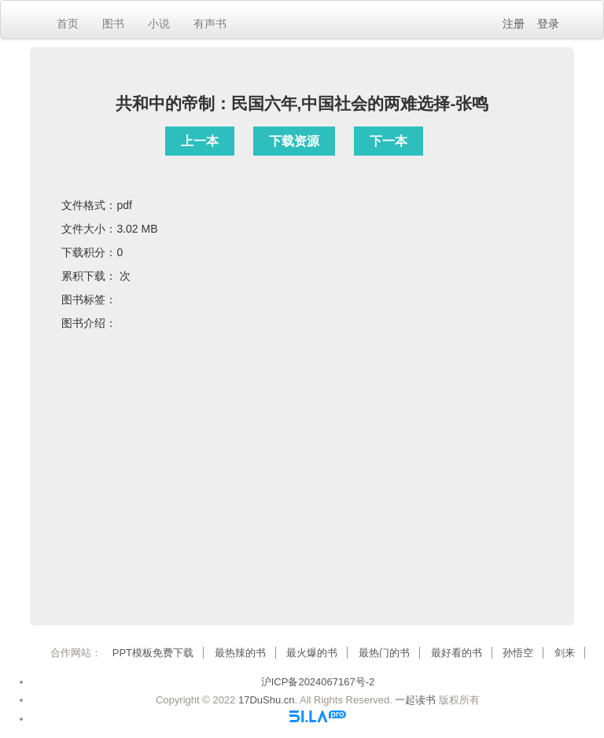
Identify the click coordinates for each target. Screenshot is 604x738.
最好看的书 (456, 653)
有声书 (209, 23)
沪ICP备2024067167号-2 (318, 682)
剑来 (564, 653)
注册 (514, 23)
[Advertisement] (302, 476)
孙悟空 (518, 653)
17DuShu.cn (266, 700)
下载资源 (294, 141)
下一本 (388, 141)
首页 (68, 23)
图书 (113, 23)
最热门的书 (384, 653)
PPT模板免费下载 (152, 653)
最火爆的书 (311, 653)
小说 (159, 23)
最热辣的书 (240, 653)
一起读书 (415, 700)
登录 (548, 23)
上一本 (200, 141)
